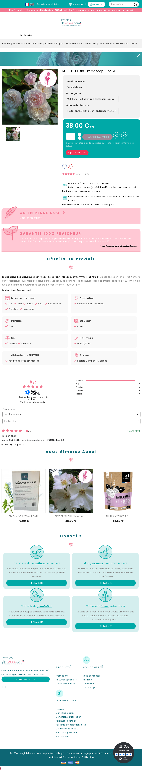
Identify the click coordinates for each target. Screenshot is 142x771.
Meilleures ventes (65, 683)
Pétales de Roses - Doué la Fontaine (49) (26, 670)
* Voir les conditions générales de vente (118, 246)
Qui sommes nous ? (67, 728)
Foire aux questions (66, 732)
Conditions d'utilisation (68, 716)
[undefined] (46, 397)
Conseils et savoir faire (47, 4)
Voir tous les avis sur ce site (32, 402)
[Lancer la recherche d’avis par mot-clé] (138, 421)
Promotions (62, 675)
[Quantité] (70, 136)
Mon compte (90, 687)
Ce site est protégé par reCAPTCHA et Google (92, 753)
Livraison (60, 709)
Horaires (87, 679)
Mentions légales (65, 712)
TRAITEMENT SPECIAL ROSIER (23, 516)
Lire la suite (36, 582)
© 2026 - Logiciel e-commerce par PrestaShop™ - (38, 753)
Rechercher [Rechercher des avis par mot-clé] (70, 421)
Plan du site (62, 736)
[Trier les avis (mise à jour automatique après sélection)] (71, 414)
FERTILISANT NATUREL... (118, 516)
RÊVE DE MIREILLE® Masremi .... (71, 516)
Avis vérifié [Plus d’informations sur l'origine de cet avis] (135, 431)
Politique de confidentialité (71, 724)
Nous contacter (25, 679)
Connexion (89, 683)
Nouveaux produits (66, 679)
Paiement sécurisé (66, 720)
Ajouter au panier (98, 137)
